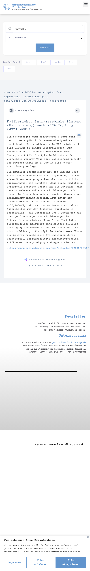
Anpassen (14, 562)
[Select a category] (45, 38)
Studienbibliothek (28, 92)
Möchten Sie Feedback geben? (45, 260)
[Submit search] (45, 48)
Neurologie (58, 101)
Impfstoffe (53, 92)
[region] (45, 553)
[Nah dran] (88, 537)
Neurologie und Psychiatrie (25, 101)
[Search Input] (48, 28)
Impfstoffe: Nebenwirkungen (25, 96)
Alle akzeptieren (70, 562)
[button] (85, 4)
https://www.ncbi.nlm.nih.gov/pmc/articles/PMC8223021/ (48, 248)
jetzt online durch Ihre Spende (69, 342)
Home (7, 92)
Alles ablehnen (40, 562)
